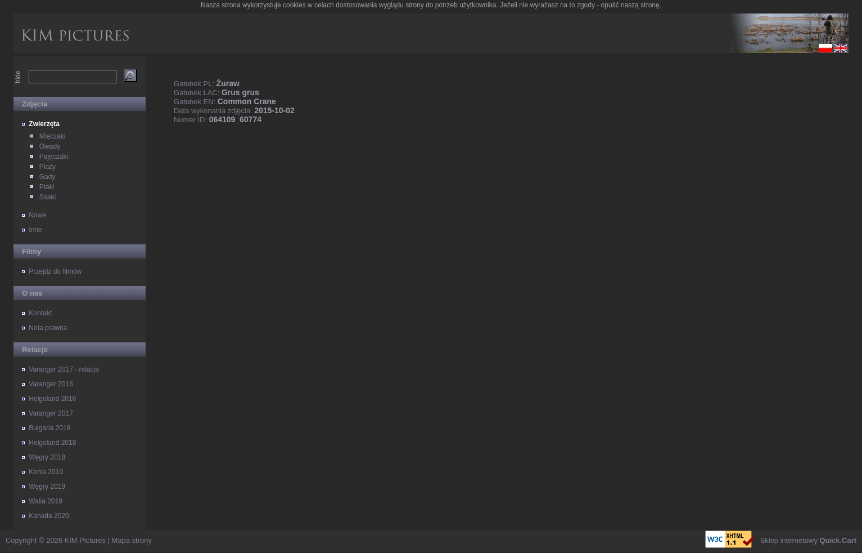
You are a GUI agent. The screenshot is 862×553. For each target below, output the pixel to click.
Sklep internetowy (808, 540)
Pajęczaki (53, 156)
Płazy (47, 167)
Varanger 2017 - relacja (64, 369)
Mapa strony (132, 540)
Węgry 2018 (47, 457)
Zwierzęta (44, 124)
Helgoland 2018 (52, 443)
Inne (35, 230)
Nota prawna (48, 328)
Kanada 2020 (49, 516)
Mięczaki (52, 136)
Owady (49, 146)
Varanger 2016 (51, 384)
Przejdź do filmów (55, 271)
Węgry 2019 (47, 486)
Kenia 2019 (46, 472)
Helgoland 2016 (52, 399)
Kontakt (40, 313)
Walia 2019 (45, 501)
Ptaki (47, 187)
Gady (47, 177)
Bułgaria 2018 (49, 428)
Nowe (37, 215)
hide (18, 76)
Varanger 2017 (51, 413)
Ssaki (47, 197)
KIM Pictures (85, 540)
